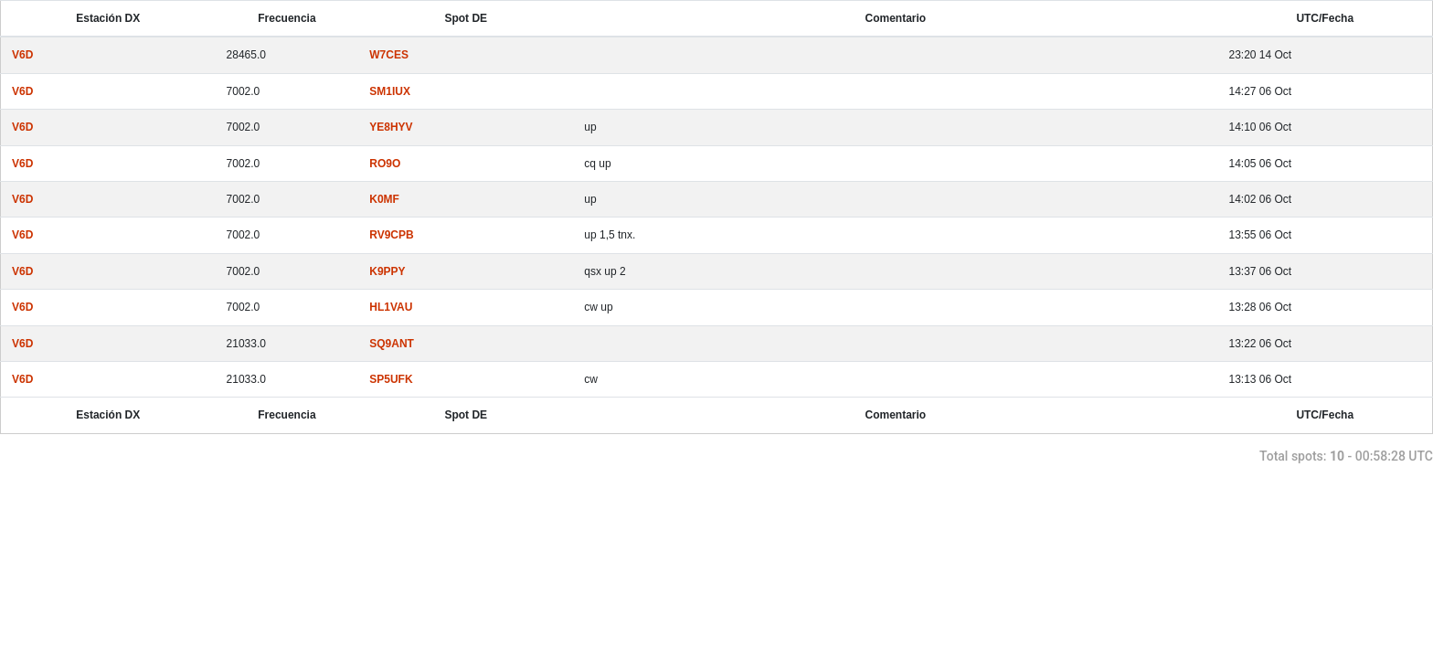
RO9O (384, 163)
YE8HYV (390, 127)
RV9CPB (391, 234)
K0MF (384, 199)
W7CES (389, 54)
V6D (22, 54)
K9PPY (387, 271)
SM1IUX (389, 91)
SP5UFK (390, 379)
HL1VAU (390, 307)
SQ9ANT (391, 343)
